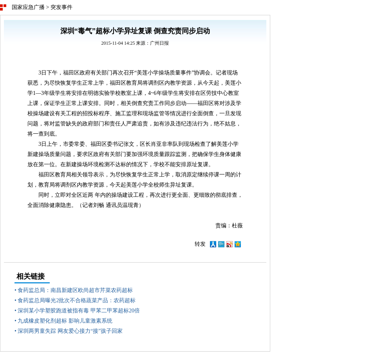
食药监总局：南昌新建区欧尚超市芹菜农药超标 (75, 290)
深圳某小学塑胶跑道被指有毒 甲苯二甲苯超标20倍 (79, 311)
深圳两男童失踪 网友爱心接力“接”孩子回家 (70, 331)
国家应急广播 (28, 7)
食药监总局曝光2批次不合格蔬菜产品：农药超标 (77, 300)
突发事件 (61, 7)
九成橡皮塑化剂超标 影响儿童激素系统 (65, 321)
